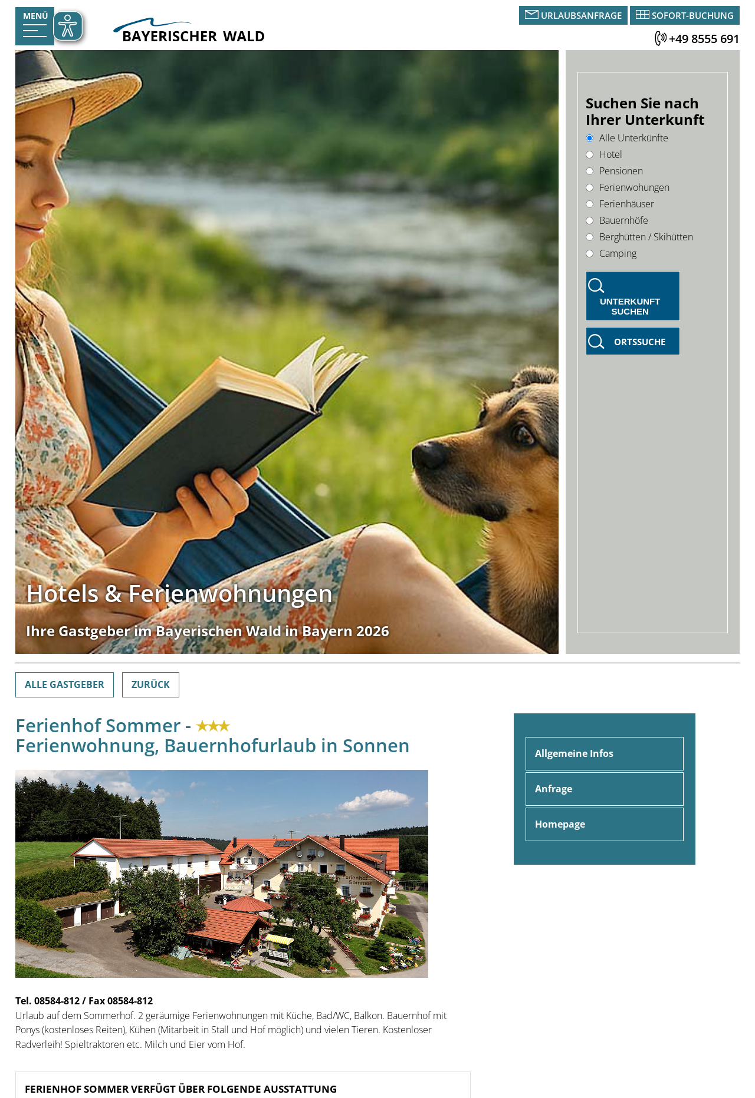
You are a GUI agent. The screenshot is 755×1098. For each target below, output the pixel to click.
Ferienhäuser (620, 203)
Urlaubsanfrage (581, 15)
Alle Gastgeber (64, 684)
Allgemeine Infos (574, 753)
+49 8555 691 (704, 39)
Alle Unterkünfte (627, 137)
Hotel (604, 154)
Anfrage (553, 788)
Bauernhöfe (617, 220)
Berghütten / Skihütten (639, 236)
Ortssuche (639, 342)
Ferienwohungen (627, 187)
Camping (611, 253)
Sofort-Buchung (693, 15)
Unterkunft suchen (630, 306)
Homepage (560, 824)
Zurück (151, 684)
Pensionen (614, 170)
